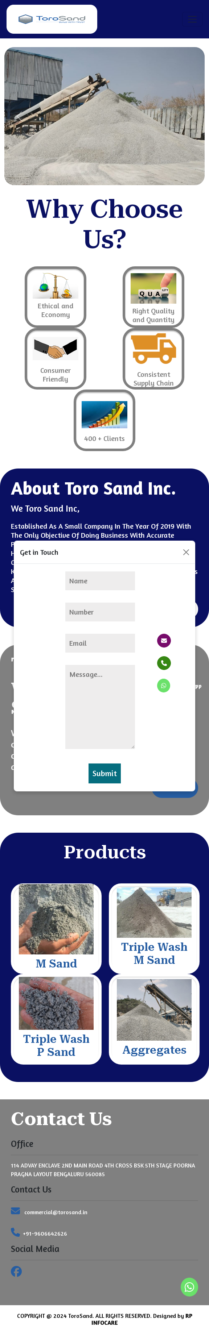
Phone (174, 663)
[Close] (186, 552)
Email (173, 640)
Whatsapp (179, 685)
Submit (105, 773)
